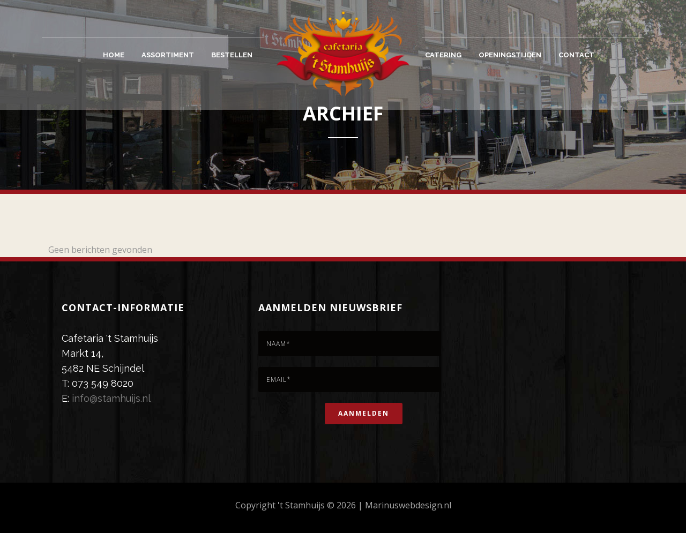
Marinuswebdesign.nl (408, 505)
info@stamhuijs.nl (111, 398)
